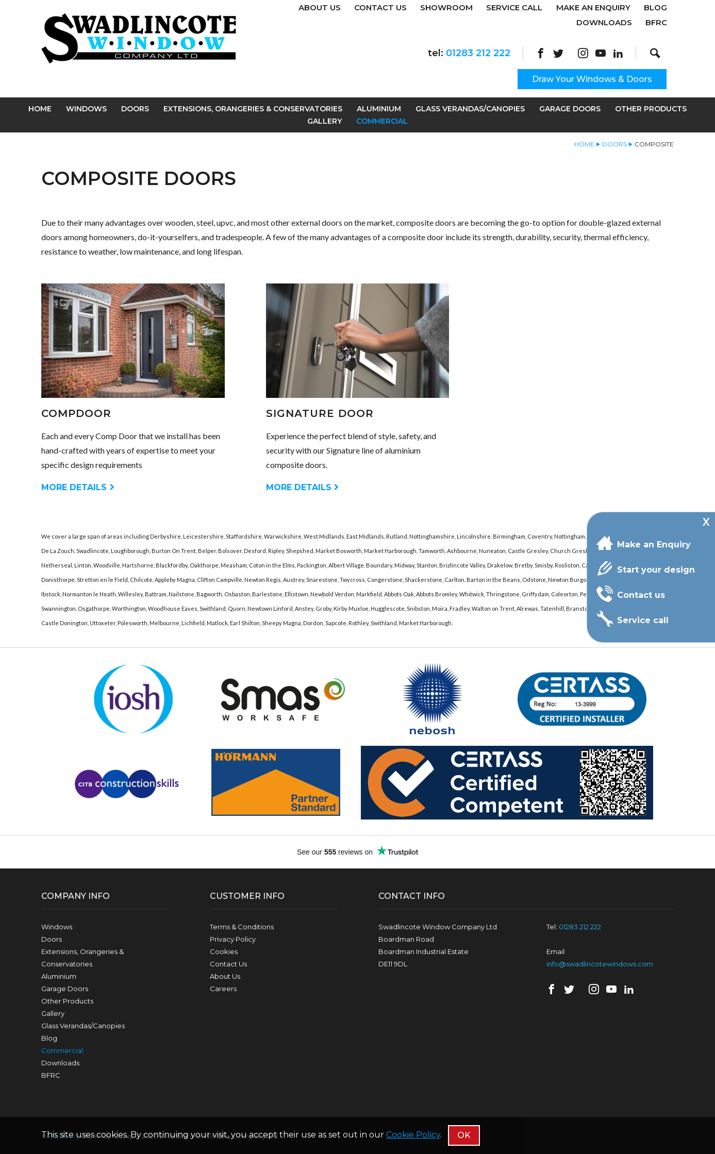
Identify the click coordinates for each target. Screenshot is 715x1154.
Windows (86, 108)
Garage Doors (570, 108)
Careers (223, 988)
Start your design (645, 568)
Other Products (651, 108)
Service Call (514, 7)
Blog (655, 7)
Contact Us (380, 7)
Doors (135, 108)
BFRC (656, 22)
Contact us (630, 594)
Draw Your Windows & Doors (592, 79)
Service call (632, 619)
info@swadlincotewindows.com (599, 964)
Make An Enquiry (593, 7)
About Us (319, 7)
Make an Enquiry (643, 543)
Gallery (324, 121)
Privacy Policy (233, 939)
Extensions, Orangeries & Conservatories (252, 108)
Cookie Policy (413, 1135)
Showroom (446, 7)
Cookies (224, 951)
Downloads (604, 22)
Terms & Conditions (242, 927)
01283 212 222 (478, 53)
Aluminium (379, 108)
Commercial (382, 121)
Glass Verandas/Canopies (470, 108)
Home (40, 108)
